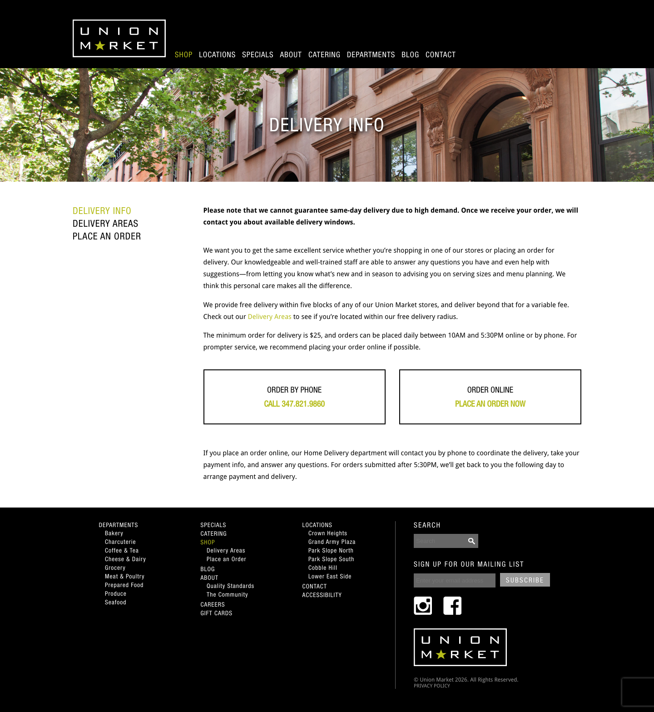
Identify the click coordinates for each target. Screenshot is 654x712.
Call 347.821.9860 (294, 403)
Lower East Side (330, 576)
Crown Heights (327, 533)
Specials (257, 54)
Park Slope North (331, 550)
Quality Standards (230, 585)
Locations (217, 54)
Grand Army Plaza (332, 541)
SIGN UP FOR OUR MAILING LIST (469, 564)
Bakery (114, 533)
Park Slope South (331, 559)
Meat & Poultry (125, 576)
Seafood (115, 602)
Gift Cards (217, 613)
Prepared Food (124, 584)
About (291, 54)
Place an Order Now (490, 403)
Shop (184, 54)
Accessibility (322, 594)
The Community (227, 594)
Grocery (115, 567)
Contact (441, 54)
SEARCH (427, 525)
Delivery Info (102, 210)
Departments (371, 54)
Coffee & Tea (122, 550)
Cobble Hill (322, 567)
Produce (116, 593)
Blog (410, 54)
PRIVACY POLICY (432, 686)
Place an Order (107, 236)
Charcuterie (120, 541)
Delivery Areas (106, 223)
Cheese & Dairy (125, 559)
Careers (213, 604)
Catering (324, 54)
